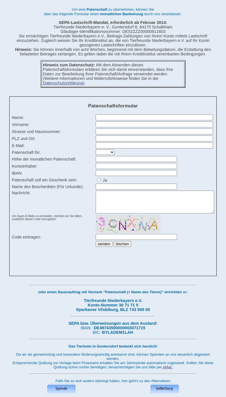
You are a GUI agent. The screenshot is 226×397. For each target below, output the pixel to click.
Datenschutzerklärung (63, 83)
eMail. (167, 367)
